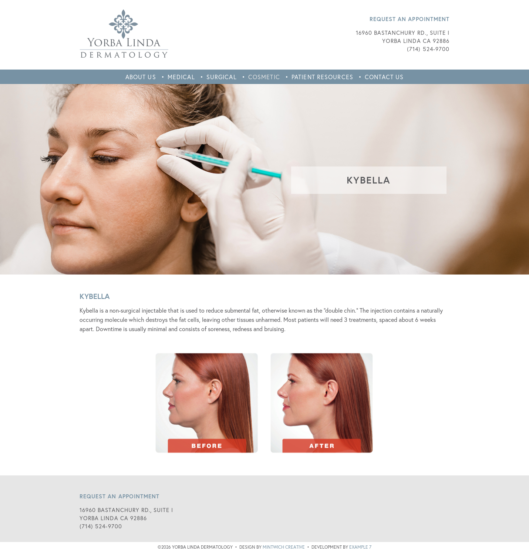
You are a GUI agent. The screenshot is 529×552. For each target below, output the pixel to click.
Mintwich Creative (284, 547)
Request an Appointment (409, 19)
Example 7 (360, 547)
